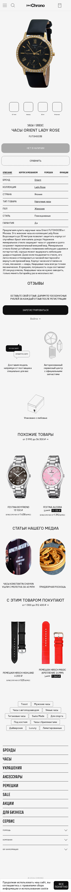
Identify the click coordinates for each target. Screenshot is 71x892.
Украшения (12, 767)
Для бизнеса (13, 812)
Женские (40, 208)
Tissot (24, 704)
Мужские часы (42, 704)
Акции (8, 803)
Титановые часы (16, 716)
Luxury (32, 728)
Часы (7, 758)
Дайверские (16, 728)
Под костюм (20, 722)
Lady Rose (40, 187)
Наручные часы (43, 201)
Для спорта (57, 716)
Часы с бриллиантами (45, 722)
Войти (34, 318)
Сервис (9, 821)
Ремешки (10, 785)
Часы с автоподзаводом (26, 710)
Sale (6, 794)
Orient (38, 179)
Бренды (9, 750)
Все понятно (61, 885)
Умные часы (52, 710)
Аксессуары (12, 776)
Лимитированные (52, 728)
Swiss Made (38, 716)
